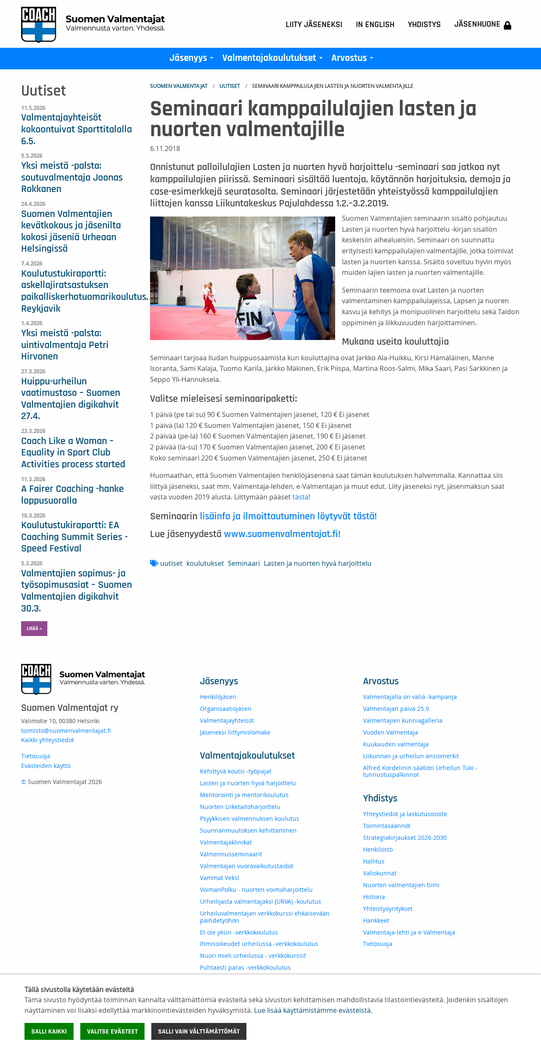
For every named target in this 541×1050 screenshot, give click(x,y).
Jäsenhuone (482, 25)
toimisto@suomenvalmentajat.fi (66, 731)
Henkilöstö (378, 849)
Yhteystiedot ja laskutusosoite (405, 814)
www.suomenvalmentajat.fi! (282, 534)
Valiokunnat (379, 873)
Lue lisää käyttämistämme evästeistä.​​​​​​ (313, 1010)
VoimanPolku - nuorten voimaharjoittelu (256, 890)
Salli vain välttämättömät (199, 1031)
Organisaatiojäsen (225, 709)
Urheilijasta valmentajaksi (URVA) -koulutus (260, 901)
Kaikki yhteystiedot (47, 740)
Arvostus (354, 60)
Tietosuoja (35, 756)
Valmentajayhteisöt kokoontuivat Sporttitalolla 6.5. (76, 129)
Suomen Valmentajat (179, 85)
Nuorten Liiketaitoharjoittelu (240, 807)
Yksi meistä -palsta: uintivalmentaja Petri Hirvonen (65, 345)
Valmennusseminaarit (231, 854)
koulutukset (205, 563)
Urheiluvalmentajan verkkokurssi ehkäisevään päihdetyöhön (265, 916)
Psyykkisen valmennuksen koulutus (249, 818)
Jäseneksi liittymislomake (235, 732)
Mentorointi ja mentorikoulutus (244, 795)
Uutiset (229, 85)
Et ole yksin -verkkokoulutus (239, 932)
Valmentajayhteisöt (227, 720)
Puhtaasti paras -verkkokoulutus (245, 967)
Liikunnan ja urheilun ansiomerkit (411, 756)
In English (375, 24)
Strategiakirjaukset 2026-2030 (405, 837)
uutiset (171, 563)
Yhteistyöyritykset (388, 909)
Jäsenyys (193, 60)
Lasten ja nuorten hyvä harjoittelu (318, 563)
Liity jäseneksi (314, 24)
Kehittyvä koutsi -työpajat (235, 771)
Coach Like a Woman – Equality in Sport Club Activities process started (73, 452)
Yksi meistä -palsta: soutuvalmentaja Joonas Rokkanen (72, 177)
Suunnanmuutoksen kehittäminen (248, 830)
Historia (374, 897)
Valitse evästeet (112, 1031)
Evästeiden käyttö (46, 766)
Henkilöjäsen (218, 697)
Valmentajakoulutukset (274, 60)
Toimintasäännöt (386, 826)
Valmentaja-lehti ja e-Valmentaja (409, 932)
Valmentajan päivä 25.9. (397, 709)
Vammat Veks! (219, 878)
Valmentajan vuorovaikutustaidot (246, 866)
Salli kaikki (49, 1031)
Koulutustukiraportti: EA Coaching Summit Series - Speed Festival (74, 537)
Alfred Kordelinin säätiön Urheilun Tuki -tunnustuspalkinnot (420, 771)
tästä (300, 497)
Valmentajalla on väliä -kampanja (410, 697)
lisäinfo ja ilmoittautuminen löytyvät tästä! (288, 516)
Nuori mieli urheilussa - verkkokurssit (253, 955)
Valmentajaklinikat (226, 842)
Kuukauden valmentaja (396, 744)
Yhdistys (424, 24)
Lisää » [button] (34, 628)
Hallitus (374, 861)
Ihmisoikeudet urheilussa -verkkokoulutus (259, 944)
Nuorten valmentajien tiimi (401, 885)
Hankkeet (376, 920)
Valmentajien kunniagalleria (403, 720)
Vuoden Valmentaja (390, 732)
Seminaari (244, 563)
